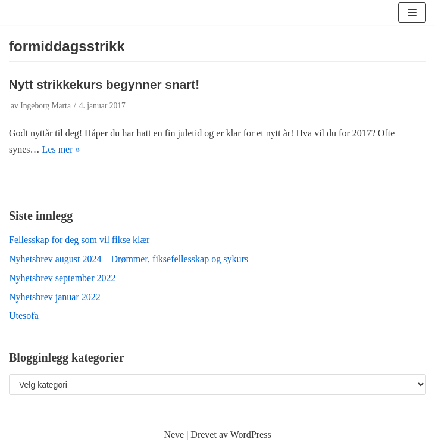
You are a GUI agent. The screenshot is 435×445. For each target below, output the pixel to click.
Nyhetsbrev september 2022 (62, 278)
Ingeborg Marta (45, 105)
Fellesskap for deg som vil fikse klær (79, 240)
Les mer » (61, 149)
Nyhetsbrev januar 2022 (55, 297)
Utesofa (24, 315)
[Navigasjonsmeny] (412, 12)
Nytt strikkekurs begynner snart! (104, 84)
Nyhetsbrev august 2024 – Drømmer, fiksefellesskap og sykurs (128, 259)
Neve (174, 435)
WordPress (250, 435)
